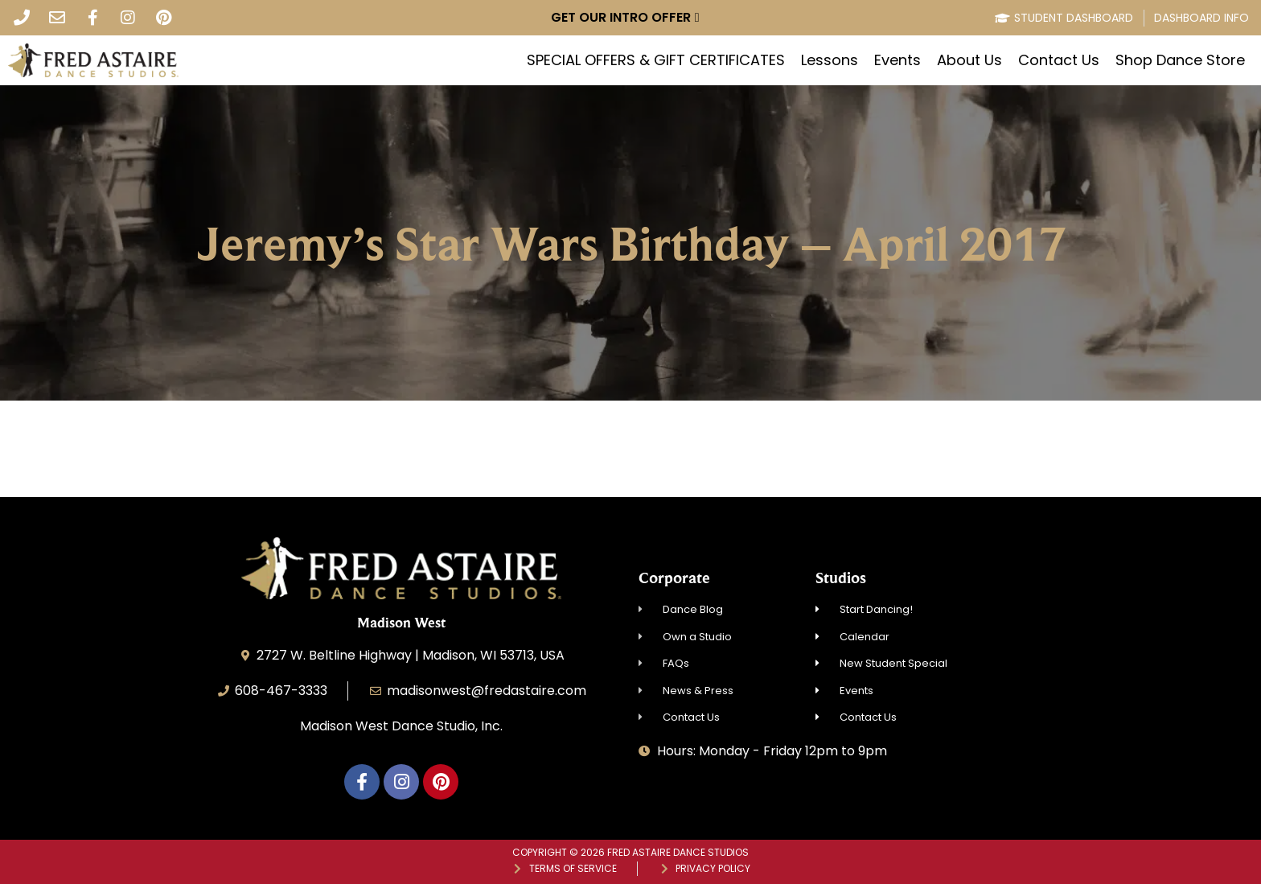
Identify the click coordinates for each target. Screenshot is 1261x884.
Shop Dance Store (1180, 60)
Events (897, 60)
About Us (969, 60)
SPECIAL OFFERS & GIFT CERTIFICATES (656, 60)
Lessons (829, 60)
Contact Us (1058, 60)
